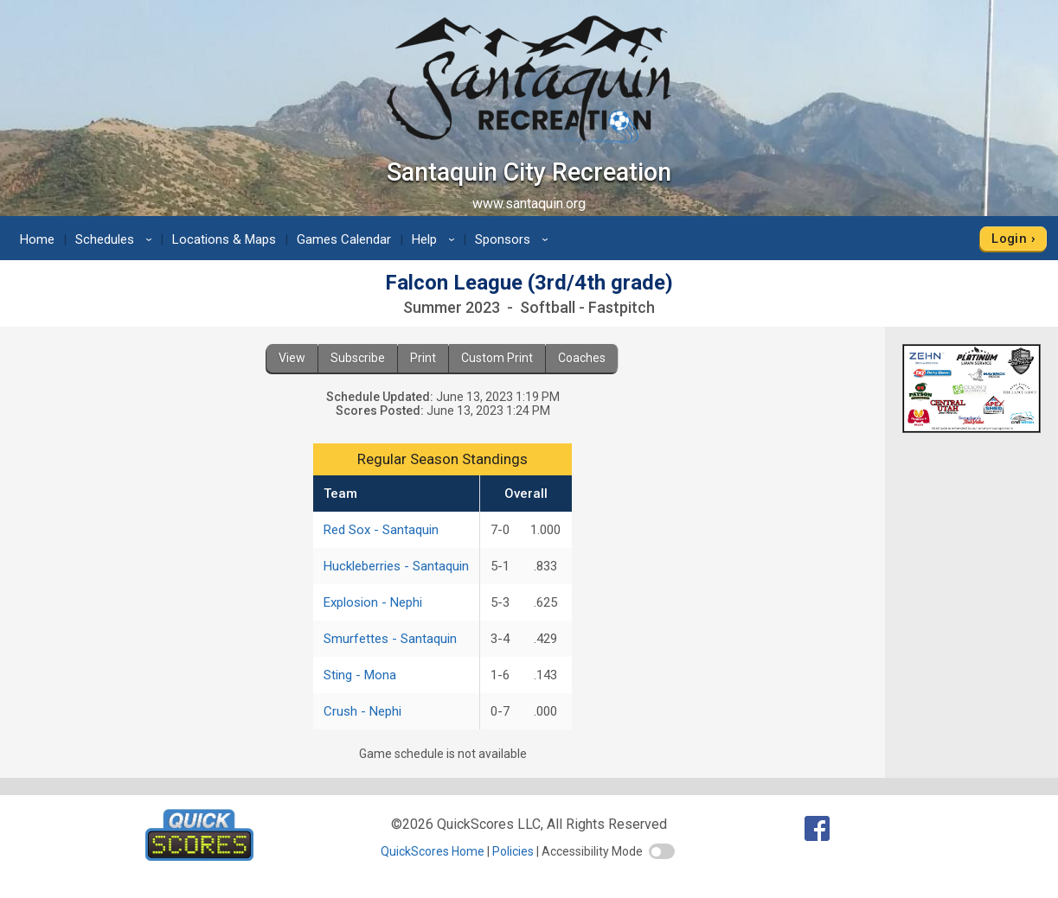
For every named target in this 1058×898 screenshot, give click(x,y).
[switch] (662, 851)
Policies (513, 851)
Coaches (582, 358)
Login (1009, 238)
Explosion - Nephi (373, 602)
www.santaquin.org (529, 203)
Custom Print (497, 358)
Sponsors (514, 239)
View (292, 358)
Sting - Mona (360, 675)
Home (37, 239)
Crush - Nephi (362, 711)
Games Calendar (344, 239)
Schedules (116, 239)
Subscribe (357, 358)
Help (436, 239)
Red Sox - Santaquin (381, 530)
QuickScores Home (432, 851)
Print (423, 358)
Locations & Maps (224, 239)
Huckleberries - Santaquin (396, 566)
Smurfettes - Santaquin (390, 638)
